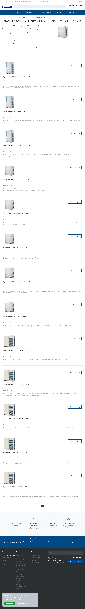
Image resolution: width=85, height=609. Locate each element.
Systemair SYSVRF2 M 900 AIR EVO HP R (17, 487)
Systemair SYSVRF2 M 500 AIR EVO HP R (16, 248)
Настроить (22, 603)
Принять (9, 603)
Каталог (19, 552)
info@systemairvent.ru (45, 1)
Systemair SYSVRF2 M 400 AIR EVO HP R (17, 179)
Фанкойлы (19, 574)
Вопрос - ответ (35, 565)
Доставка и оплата (36, 555)
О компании (6, 552)
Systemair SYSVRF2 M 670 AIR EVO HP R (16, 350)
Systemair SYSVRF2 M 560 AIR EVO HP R (16, 282)
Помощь (34, 552)
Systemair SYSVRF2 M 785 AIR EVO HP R (16, 418)
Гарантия (33, 560)
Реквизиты (5, 564)
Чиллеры (19, 572)
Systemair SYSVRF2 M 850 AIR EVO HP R (16, 453)
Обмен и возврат (36, 562)
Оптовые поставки (36, 557)
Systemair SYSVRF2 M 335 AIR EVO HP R (16, 145)
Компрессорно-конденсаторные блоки (21, 578)
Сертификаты (6, 557)
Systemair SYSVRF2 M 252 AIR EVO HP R (16, 77)
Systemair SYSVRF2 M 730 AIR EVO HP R (16, 384)
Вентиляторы (20, 591)
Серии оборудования (8, 555)
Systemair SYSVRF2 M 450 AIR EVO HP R (16, 213)
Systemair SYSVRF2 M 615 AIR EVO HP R (16, 316)
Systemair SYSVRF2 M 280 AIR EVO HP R (17, 111)
